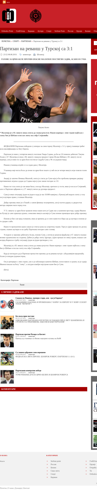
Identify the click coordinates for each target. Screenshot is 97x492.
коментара (27, 55)
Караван (54, 477)
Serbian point (56, 461)
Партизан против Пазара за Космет (30, 334)
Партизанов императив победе (28, 371)
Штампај (40, 55)
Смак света (55, 471)
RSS (8, 2)
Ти (91, 471)
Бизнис (53, 468)
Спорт (16, 41)
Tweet (22, 285)
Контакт (26, 488)
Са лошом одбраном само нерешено (31, 352)
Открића (93, 468)
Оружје (93, 464)
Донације (18, 488)
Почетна (6, 41)
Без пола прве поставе (25, 316)
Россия (53, 464)
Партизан (26, 41)
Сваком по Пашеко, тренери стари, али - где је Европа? (39, 298)
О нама (11, 488)
